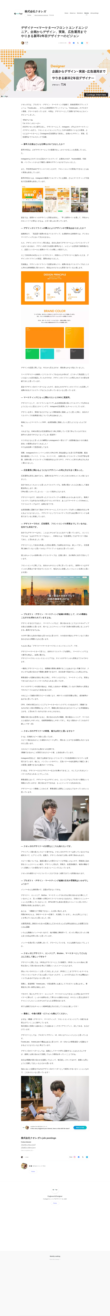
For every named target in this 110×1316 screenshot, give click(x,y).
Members (80, 13)
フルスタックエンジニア (28, 1144)
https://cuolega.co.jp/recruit (41, 15)
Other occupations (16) (27, 1150)
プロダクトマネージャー (28, 1147)
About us (73, 13)
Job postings (94, 13)
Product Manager (26, 1142)
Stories (86, 13)
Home (66, 13)
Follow (29, 15)
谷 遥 (26, 42)
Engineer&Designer (55, 1196)
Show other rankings (55, 1259)
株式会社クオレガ (35, 11)
